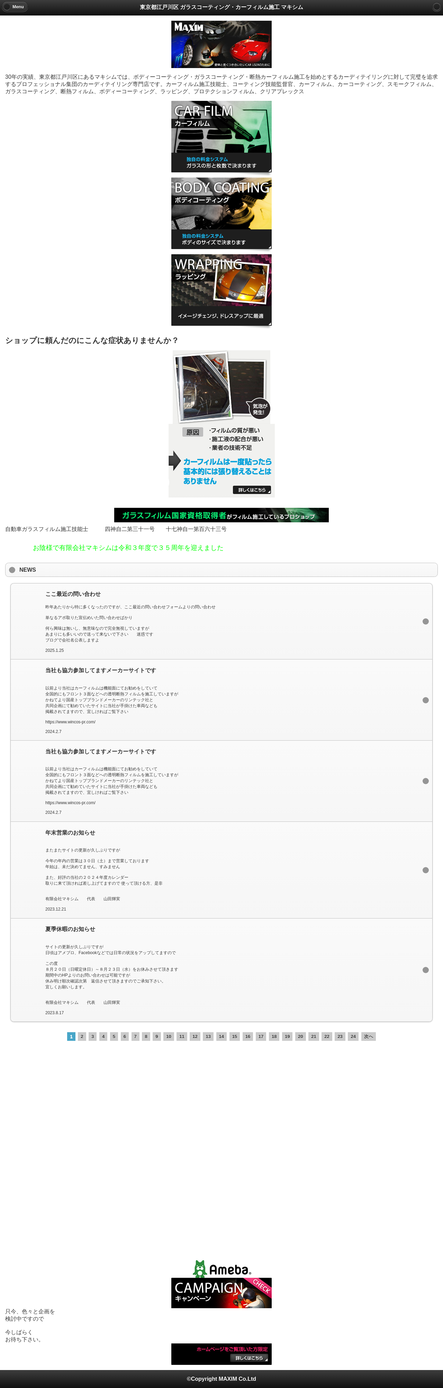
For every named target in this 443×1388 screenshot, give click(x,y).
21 (313, 1036)
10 (168, 1036)
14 (221, 1036)
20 (300, 1036)
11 (181, 1036)
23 (339, 1036)
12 (194, 1036)
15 (234, 1036)
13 (208, 1036)
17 (261, 1036)
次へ (368, 1036)
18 (274, 1036)
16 (247, 1036)
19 (287, 1036)
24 (353, 1036)
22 (326, 1036)
